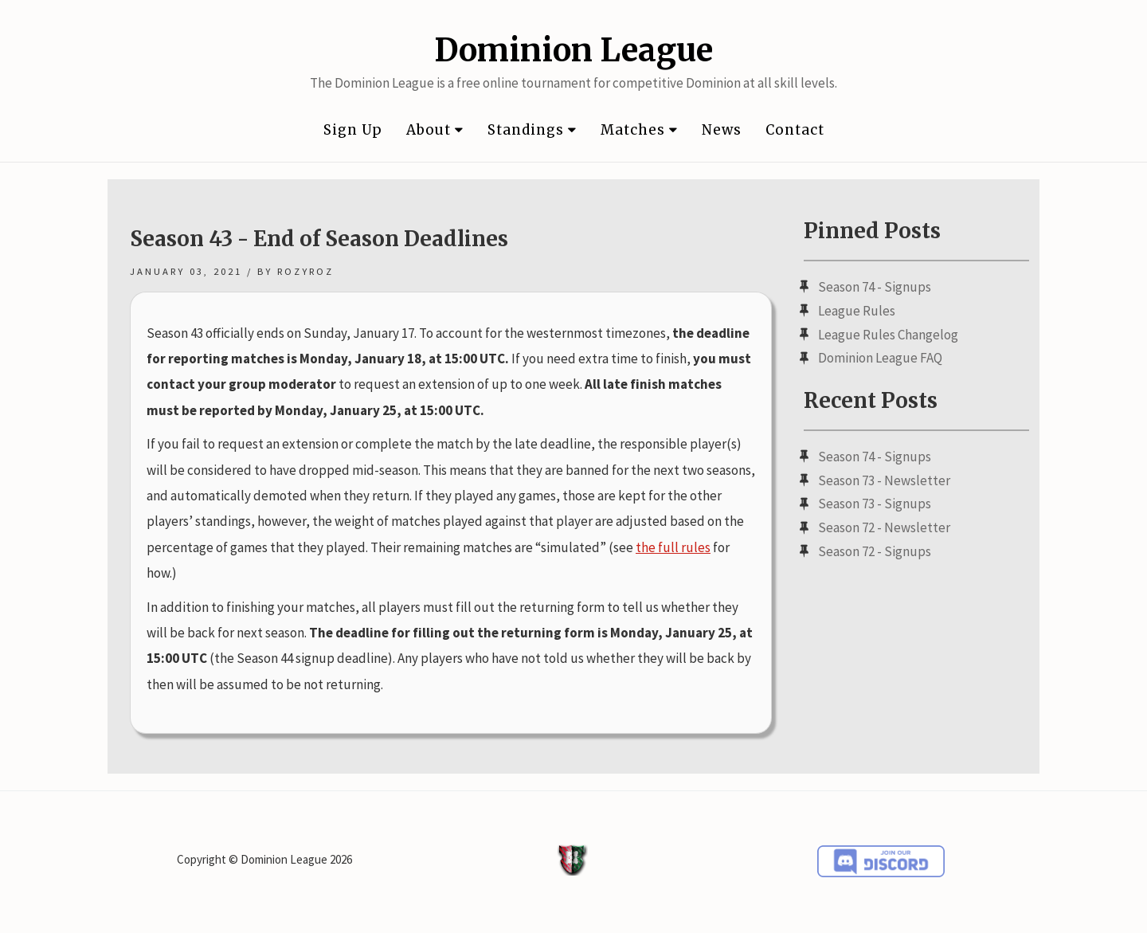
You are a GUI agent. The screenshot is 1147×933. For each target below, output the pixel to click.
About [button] (435, 130)
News (722, 130)
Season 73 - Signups (874, 503)
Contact (794, 130)
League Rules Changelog (888, 334)
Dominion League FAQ (880, 358)
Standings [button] (532, 130)
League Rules (856, 310)
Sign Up (352, 130)
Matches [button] (639, 130)
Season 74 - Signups (874, 287)
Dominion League (573, 50)
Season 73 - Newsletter (884, 480)
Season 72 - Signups (874, 551)
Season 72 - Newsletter (884, 527)
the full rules (673, 547)
